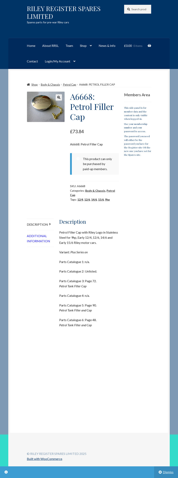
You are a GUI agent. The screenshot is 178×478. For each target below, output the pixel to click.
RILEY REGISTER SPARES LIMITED (64, 12)
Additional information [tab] (38, 238)
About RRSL (50, 45)
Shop (83, 45)
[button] (59, 97)
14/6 (94, 199)
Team (69, 45)
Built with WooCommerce (44, 459)
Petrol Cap (69, 84)
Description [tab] (37, 224)
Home (31, 45)
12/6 (87, 199)
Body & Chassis (50, 84)
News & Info (107, 45)
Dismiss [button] (168, 472)
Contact (32, 61)
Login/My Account (57, 61)
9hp (107, 199)
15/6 (101, 199)
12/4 (80, 199)
